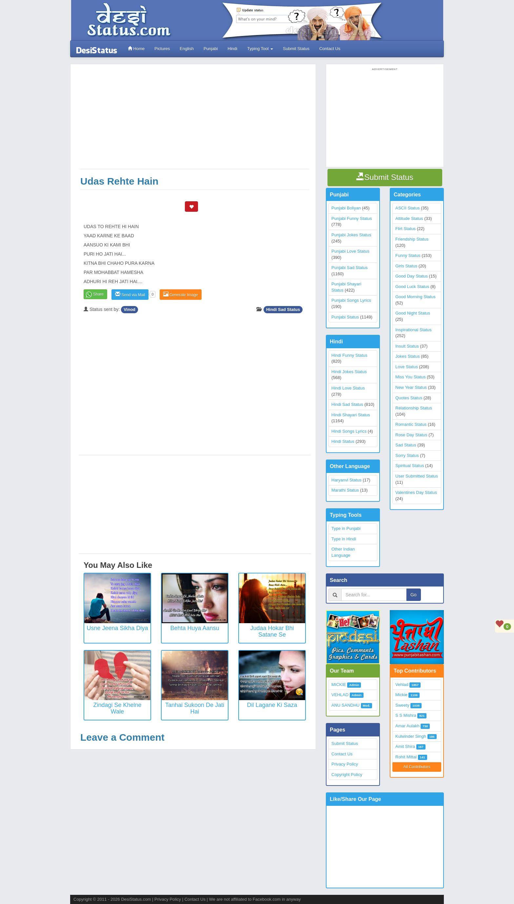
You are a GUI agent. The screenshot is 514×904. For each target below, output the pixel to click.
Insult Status (407, 346)
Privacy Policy (344, 764)
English (187, 48)
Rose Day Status (411, 434)
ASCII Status (407, 208)
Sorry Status (407, 455)
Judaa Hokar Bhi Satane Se (272, 631)
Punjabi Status (345, 317)
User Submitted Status (416, 476)
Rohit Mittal (406, 756)
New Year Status (411, 387)
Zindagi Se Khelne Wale (117, 708)
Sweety (402, 705)
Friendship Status (411, 239)
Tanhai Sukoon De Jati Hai (194, 708)
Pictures (162, 48)
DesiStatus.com (136, 899)
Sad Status (405, 445)
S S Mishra (405, 715)
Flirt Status (405, 228)
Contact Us (329, 48)
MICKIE (338, 684)
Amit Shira (405, 746)
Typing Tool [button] (260, 48)
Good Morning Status (415, 296)
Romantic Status (410, 424)
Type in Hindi (343, 538)
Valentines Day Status (416, 492)
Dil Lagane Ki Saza (272, 705)
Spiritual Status (409, 465)
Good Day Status (411, 276)
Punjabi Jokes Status (351, 234)
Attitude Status (409, 218)
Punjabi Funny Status (351, 218)
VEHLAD (339, 694)
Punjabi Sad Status (349, 267)
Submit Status (296, 48)
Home (136, 48)
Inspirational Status (413, 329)
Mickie (401, 694)
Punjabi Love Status (350, 251)
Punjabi (211, 48)
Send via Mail (130, 294)
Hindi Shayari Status (350, 414)
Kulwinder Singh (410, 736)
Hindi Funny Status (349, 355)
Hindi (232, 48)
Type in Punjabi (346, 528)
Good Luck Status (412, 286)
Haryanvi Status (346, 480)
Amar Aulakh (407, 725)
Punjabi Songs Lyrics (351, 300)
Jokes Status (407, 356)
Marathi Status (345, 490)
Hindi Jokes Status (349, 371)
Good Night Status (412, 313)
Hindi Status (342, 441)
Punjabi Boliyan (346, 208)
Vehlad (401, 684)
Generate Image (180, 294)
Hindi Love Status (348, 388)
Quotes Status (408, 397)
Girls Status (406, 265)
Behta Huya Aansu (194, 628)
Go (413, 594)
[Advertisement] (194, 120)
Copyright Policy (346, 774)
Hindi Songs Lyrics (348, 431)
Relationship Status (413, 408)
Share (98, 294)
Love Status (406, 366)
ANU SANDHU (345, 705)
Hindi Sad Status (283, 309)
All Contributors (416, 767)
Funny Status (408, 255)
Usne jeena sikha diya (117, 628)
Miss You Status (410, 376)
